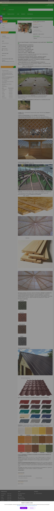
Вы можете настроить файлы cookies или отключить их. (26, 505)
